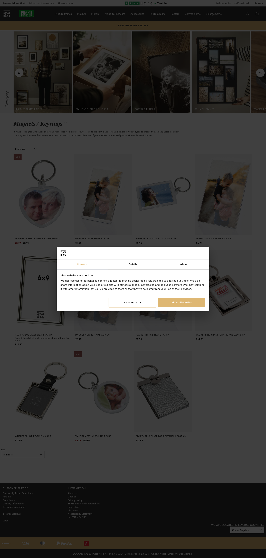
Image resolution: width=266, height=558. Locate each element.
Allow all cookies (181, 302)
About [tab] (184, 264)
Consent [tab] (82, 264)
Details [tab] (133, 264)
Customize (132, 302)
